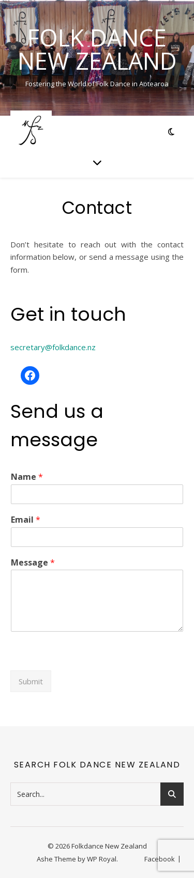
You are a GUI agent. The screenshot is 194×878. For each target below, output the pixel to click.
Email (25, 519)
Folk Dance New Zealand (97, 49)
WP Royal (101, 859)
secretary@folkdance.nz (53, 347)
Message (33, 562)
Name (27, 477)
